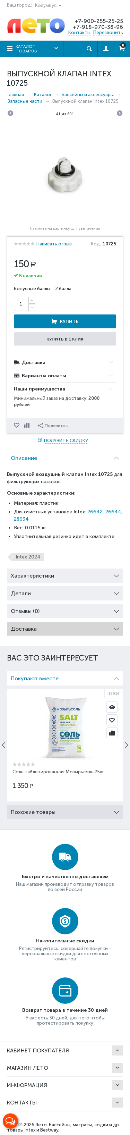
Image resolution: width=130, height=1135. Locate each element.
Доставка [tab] (65, 627)
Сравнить (27, 425)
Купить (69, 321)
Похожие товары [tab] (65, 810)
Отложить (17, 425)
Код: (96, 244)
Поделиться (53, 425)
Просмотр (112, 707)
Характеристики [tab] (65, 574)
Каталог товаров (26, 48)
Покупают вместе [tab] (65, 677)
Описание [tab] (65, 456)
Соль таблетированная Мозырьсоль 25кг (58, 771)
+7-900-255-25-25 (99, 21)
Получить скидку (66, 440)
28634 (21, 519)
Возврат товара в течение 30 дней (65, 1010)
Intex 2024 (28, 557)
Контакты (79, 32)
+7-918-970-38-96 (98, 27)
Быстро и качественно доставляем (65, 877)
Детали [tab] (65, 592)
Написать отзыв (54, 244)
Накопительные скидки (65, 941)
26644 (113, 512)
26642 (95, 512)
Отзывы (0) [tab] (65, 609)
